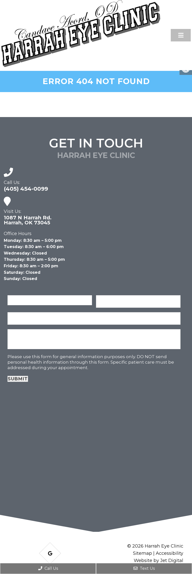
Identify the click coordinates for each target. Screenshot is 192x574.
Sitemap (142, 553)
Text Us (144, 568)
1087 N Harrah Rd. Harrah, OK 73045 (28, 220)
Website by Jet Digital (158, 560)
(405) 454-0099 (26, 189)
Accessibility (169, 553)
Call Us (48, 568)
